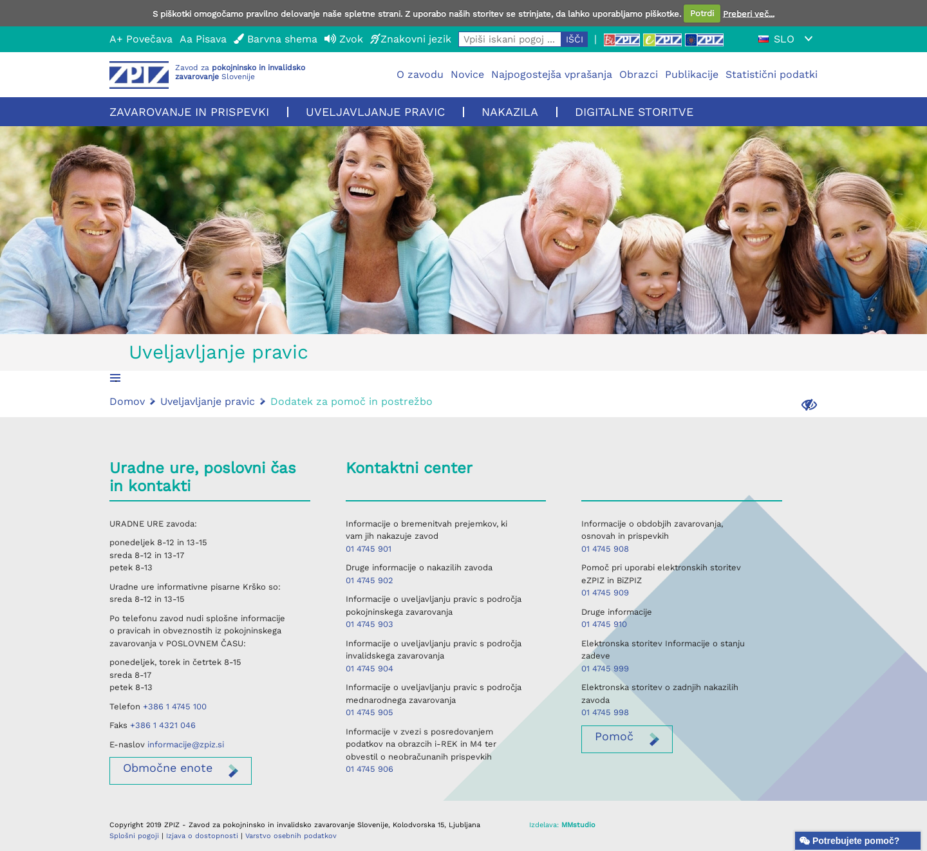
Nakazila (510, 111)
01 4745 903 (369, 624)
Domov (127, 401)
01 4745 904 (369, 668)
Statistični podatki (772, 74)
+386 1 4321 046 (163, 725)
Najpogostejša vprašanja (551, 74)
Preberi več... (748, 13)
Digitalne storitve (634, 111)
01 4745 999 (605, 668)
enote (167, 767)
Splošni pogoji (134, 836)
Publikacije (691, 74)
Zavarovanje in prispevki (189, 111)
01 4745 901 (368, 549)
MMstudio (578, 825)
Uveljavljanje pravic (375, 111)
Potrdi (702, 13)
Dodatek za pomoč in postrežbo (351, 401)
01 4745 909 (605, 592)
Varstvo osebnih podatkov (291, 836)
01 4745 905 (369, 712)
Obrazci (638, 74)
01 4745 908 (605, 549)
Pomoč (614, 736)
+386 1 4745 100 (175, 706)
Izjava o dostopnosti (202, 836)
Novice (467, 74)
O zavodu (420, 74)
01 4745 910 (604, 624)
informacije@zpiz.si (185, 744)
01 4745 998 (605, 712)
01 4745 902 (369, 580)
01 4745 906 (369, 769)
